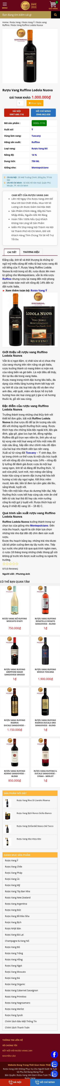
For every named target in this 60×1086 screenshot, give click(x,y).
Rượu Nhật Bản (13, 928)
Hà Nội (15, 1082)
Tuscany (36, 135)
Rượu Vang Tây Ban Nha (17, 891)
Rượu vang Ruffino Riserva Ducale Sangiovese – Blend (14, 724)
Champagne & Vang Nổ (17, 940)
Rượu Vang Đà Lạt (14, 934)
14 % (34, 154)
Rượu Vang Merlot (14, 1008)
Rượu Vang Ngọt (13, 965)
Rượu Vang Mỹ (12, 885)
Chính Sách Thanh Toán (17, 1027)
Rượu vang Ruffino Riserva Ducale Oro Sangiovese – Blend (45, 723)
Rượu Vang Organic (15, 984)
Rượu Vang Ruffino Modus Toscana (45, 670)
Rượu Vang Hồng (14, 959)
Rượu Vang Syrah (14, 1015)
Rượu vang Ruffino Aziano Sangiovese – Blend (14, 774)
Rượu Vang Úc (12, 878)
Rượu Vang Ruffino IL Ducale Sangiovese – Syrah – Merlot (45, 774)
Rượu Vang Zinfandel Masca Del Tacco (35, 826)
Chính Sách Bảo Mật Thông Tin (21, 1021)
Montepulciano (40, 167)
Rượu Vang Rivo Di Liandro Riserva (33, 800)
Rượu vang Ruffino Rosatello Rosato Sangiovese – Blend (45, 621)
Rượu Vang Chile (13, 866)
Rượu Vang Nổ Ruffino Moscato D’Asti (14, 620)
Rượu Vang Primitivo (15, 996)
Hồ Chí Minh (45, 1082)
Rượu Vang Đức (13, 909)
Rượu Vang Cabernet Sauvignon (21, 990)
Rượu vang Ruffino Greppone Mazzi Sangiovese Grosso (14, 672)
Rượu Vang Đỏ (40, 148)
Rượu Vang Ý (28, 22)
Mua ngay (34, 103)
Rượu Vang (15, 22)
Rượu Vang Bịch (13, 922)
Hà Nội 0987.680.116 (17, 113)
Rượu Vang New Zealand (18, 897)
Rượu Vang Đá (12, 977)
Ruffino (36, 142)
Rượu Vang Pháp (13, 872)
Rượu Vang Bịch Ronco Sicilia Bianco (34, 813)
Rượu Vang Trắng (14, 953)
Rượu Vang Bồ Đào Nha (17, 916)
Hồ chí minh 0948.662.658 (43, 113)
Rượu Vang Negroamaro (17, 1002)
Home (5, 22)
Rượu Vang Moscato (15, 971)
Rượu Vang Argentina (16, 903)
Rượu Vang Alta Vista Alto (29, 839)
